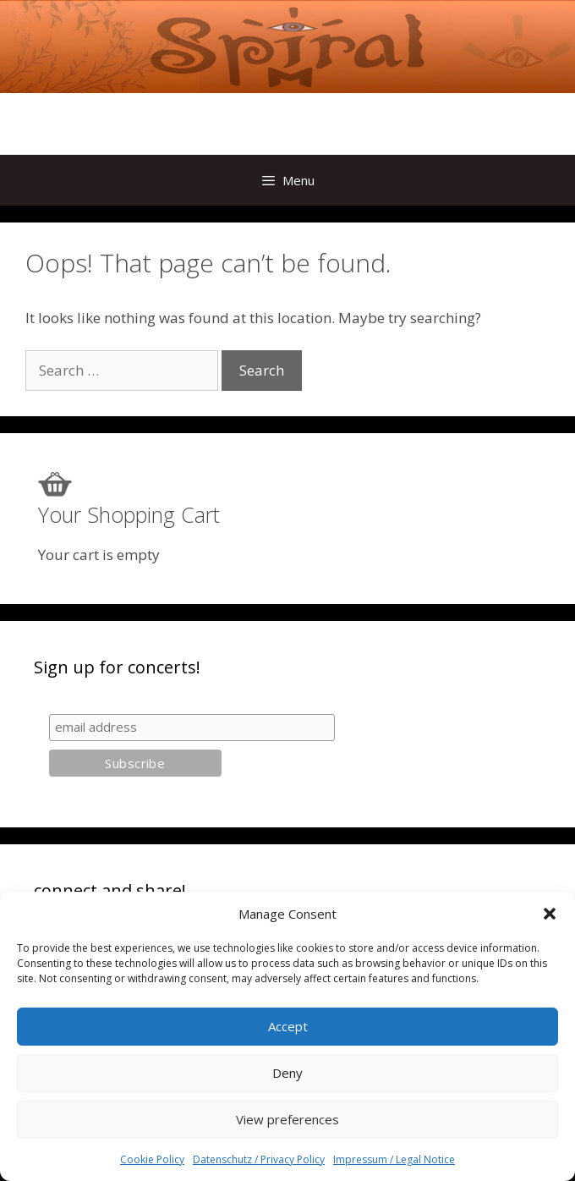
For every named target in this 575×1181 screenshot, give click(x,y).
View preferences (287, 1119)
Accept (288, 1026)
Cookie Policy (152, 1159)
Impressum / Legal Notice (394, 1159)
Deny (287, 1072)
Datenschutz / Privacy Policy (259, 1159)
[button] (549, 913)
